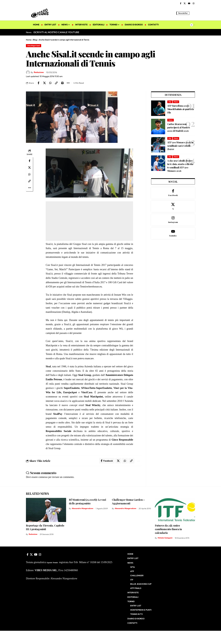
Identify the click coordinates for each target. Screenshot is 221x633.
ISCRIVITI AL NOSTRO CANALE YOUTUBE (56, 32)
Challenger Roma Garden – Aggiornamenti (128, 501)
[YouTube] (189, 3)
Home (28, 39)
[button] (193, 13)
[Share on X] (44, 83)
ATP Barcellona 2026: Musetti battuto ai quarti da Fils (180, 109)
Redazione (39, 72)
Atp (169, 102)
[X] (184, 3)
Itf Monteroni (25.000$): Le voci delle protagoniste (87, 501)
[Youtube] (173, 234)
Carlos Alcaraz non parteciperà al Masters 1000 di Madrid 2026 (178, 127)
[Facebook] (180, 3)
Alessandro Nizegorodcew (82, 508)
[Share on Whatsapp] (50, 83)
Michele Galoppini (165, 538)
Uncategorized (33, 45)
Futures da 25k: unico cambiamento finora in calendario (168, 529)
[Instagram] (193, 3)
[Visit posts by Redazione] (28, 72)
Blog (35, 39)
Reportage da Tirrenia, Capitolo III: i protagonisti (45, 527)
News (176, 102)
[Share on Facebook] (38, 83)
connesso (43, 477)
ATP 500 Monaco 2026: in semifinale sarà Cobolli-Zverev (180, 146)
